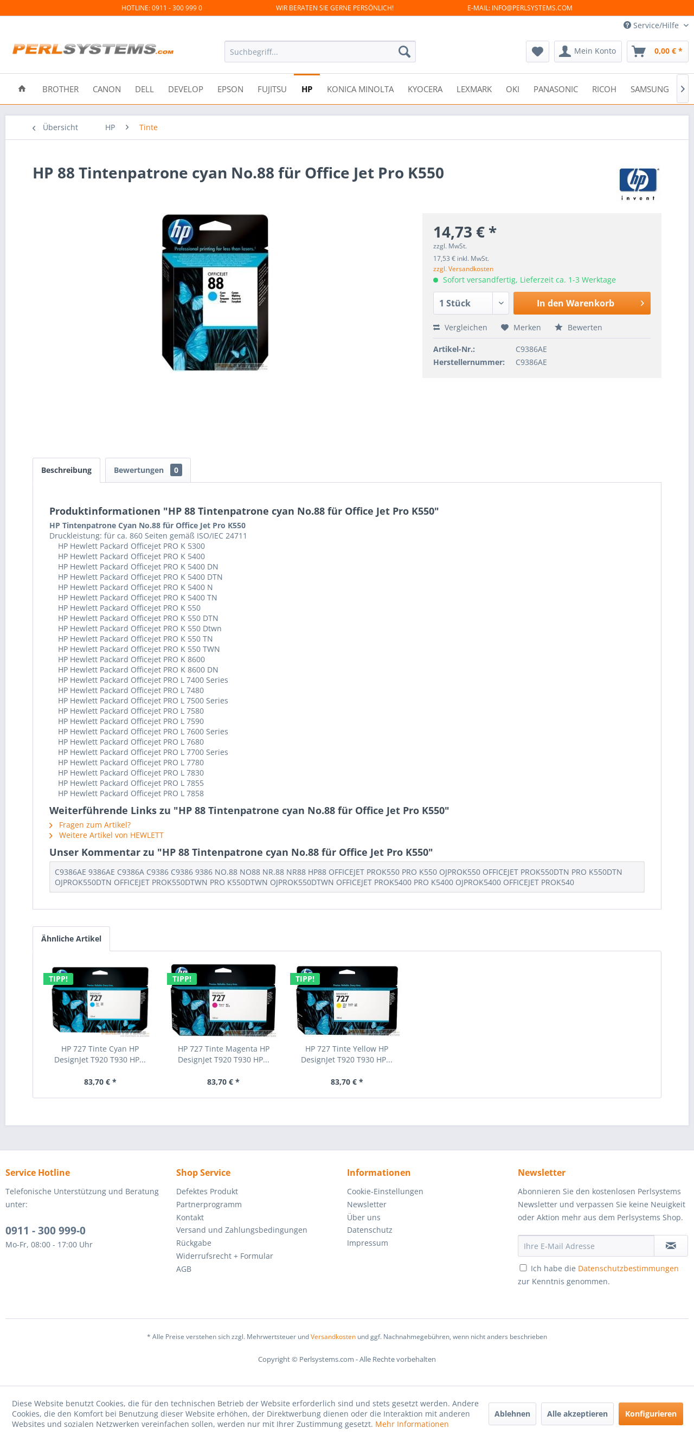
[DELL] (144, 88)
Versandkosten (333, 1336)
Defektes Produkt (207, 1191)
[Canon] (107, 88)
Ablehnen (512, 1413)
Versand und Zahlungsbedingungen (241, 1230)
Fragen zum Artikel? (90, 824)
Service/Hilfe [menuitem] (652, 25)
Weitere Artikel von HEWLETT (106, 835)
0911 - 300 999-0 (45, 1231)
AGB (183, 1269)
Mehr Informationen (412, 1424)
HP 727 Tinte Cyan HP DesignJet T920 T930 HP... (100, 1054)
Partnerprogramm (209, 1204)
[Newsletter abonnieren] (671, 1246)
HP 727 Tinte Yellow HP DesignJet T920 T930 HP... (347, 1054)
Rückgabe (193, 1243)
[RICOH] (604, 88)
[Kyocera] (425, 88)
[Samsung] (650, 88)
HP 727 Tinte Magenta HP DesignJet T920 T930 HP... (223, 1054)
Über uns (364, 1217)
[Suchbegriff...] (320, 51)
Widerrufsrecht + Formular (224, 1256)
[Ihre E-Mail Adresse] (586, 1246)
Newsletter (367, 1204)
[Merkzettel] (537, 51)
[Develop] (185, 88)
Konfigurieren (651, 1413)
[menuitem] (320, 51)
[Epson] (230, 88)
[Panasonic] (555, 88)
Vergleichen (460, 327)
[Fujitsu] (272, 88)
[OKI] (512, 88)
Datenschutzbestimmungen (628, 1268)
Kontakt (190, 1217)
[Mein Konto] (588, 51)
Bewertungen (148, 470)
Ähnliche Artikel (71, 938)
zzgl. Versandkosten (463, 268)
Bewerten (578, 327)
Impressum (367, 1243)
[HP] (307, 88)
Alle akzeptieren (577, 1413)
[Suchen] (404, 51)
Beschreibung (66, 470)
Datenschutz (370, 1230)
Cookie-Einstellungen (385, 1191)
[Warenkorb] (658, 51)
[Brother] (60, 88)
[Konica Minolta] (360, 88)
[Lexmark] (474, 88)
